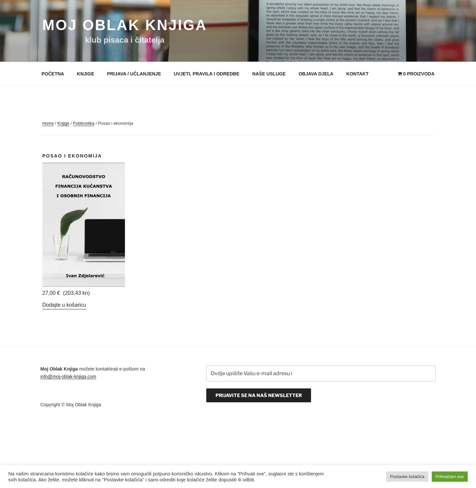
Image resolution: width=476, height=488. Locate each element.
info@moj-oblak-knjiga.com (68, 376)
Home (48, 123)
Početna (53, 73)
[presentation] (256, 422)
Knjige (85, 73)
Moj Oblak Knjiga (124, 25)
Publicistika (84, 123)
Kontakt (357, 73)
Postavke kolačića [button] (407, 476)
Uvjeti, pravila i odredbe (206, 73)
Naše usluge (269, 73)
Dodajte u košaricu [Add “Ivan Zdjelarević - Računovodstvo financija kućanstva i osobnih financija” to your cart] (64, 305)
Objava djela (316, 73)
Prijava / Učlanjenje (134, 73)
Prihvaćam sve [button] (450, 476)
